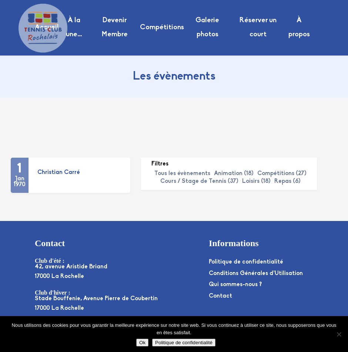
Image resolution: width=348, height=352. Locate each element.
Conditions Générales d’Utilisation (256, 273)
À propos (299, 27)
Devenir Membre (114, 27)
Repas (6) (287, 181)
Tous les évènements (182, 174)
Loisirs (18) (256, 181)
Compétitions (162, 27)
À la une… (74, 27)
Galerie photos (207, 27)
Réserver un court (258, 27)
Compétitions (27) (282, 174)
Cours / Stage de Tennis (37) (199, 181)
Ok (142, 342)
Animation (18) (234, 174)
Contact (220, 296)
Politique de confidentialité (246, 262)
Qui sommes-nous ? (235, 285)
